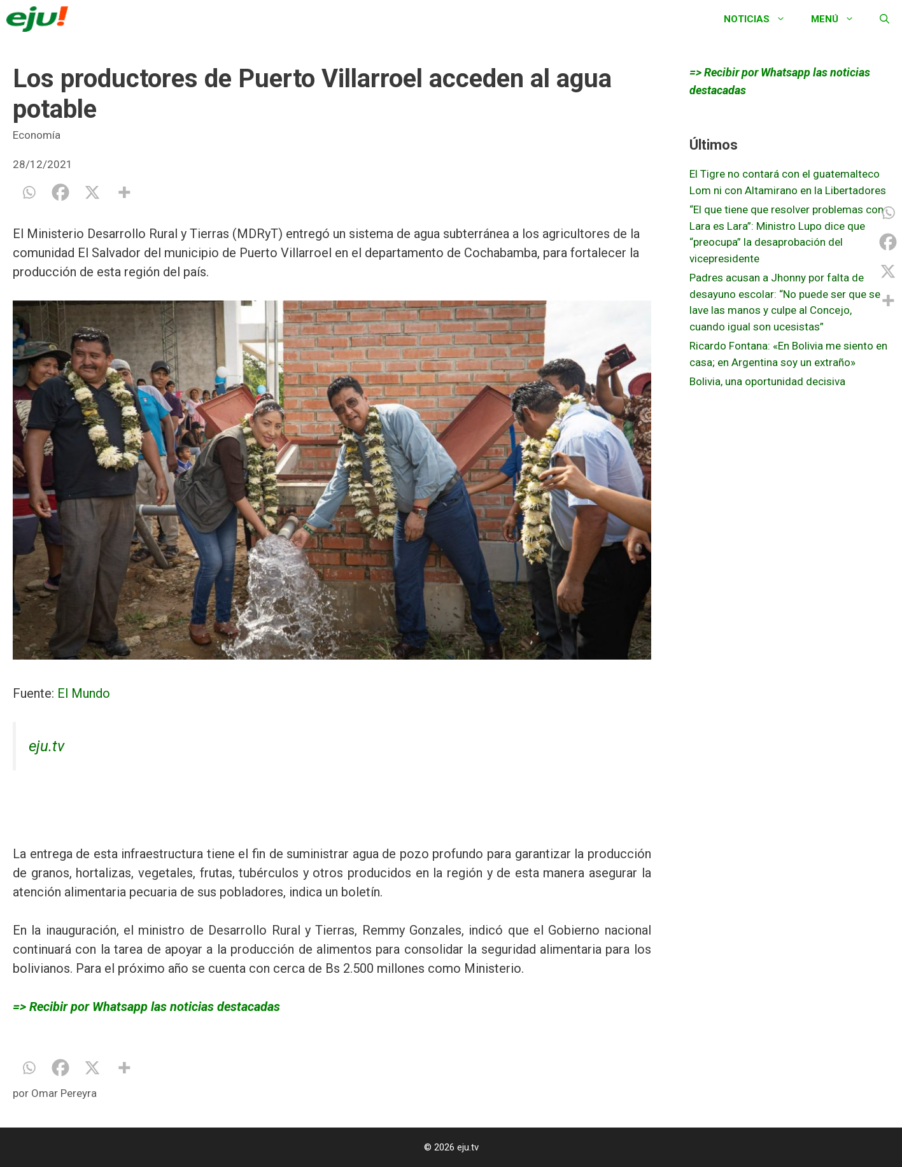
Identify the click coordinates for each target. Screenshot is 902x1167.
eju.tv (46, 746)
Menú (839, 19)
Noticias (761, 19)
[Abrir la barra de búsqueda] (884, 19)
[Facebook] (60, 192)
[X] (92, 192)
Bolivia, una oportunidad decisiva (767, 381)
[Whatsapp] (28, 192)
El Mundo (83, 693)
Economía (36, 135)
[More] (124, 192)
